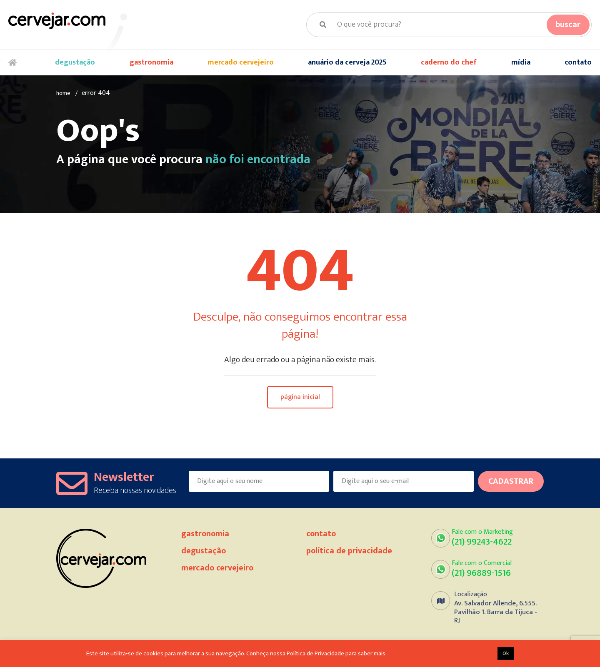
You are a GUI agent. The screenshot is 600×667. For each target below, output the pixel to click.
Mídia (520, 63)
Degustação (75, 63)
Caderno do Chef (449, 63)
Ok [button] (505, 653)
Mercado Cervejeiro (241, 63)
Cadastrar (510, 482)
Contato (578, 63)
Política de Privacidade (349, 551)
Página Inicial (300, 397)
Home (14, 63)
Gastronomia (151, 63)
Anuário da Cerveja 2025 (347, 63)
